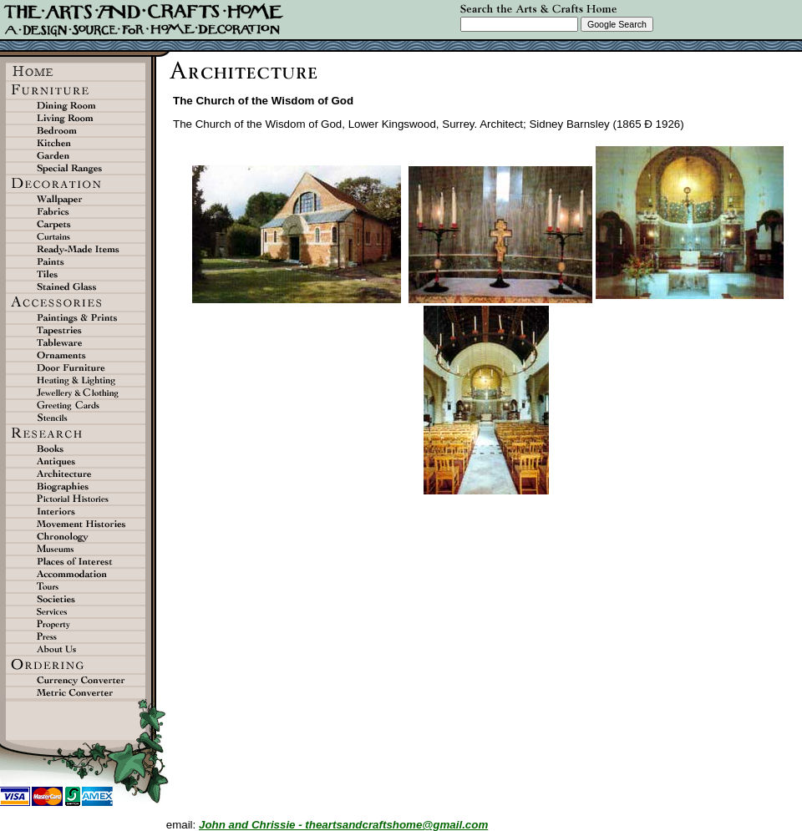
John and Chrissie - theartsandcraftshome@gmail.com (343, 824)
